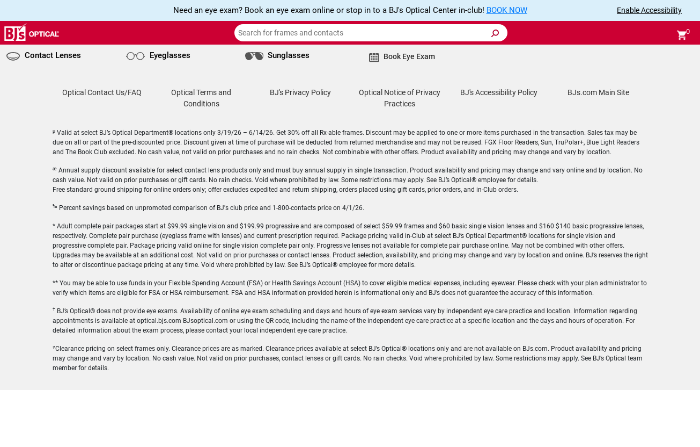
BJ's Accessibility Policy (498, 92)
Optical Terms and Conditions (201, 98)
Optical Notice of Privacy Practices (399, 98)
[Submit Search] (494, 33)
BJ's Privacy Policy (300, 92)
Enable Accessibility (649, 10)
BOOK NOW (507, 10)
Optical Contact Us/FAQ (102, 92)
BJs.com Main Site (598, 92)
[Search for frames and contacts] (370, 32)
